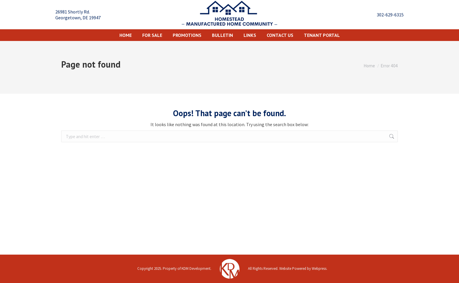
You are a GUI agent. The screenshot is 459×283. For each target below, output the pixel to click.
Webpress (319, 268)
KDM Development (195, 268)
